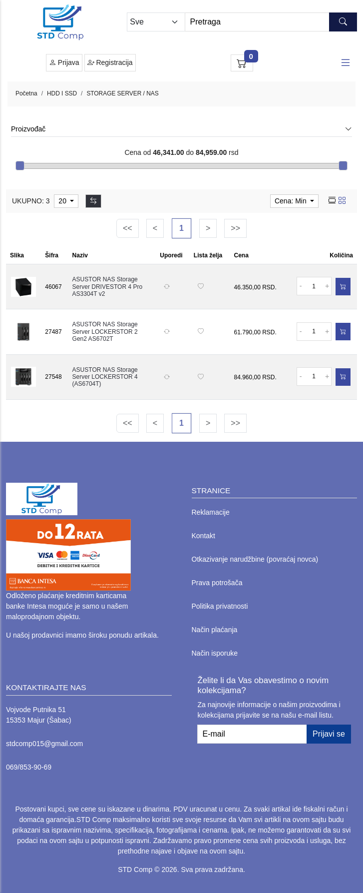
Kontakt (203, 536)
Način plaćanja (215, 630)
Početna (26, 93)
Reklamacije (211, 512)
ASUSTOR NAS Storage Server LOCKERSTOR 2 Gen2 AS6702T (105, 331)
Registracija (110, 62)
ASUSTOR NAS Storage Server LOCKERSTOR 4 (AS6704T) (105, 377)
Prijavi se (329, 734)
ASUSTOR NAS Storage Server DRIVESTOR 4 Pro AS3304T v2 (107, 286)
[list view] (332, 201)
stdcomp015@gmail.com (44, 744)
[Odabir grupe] (155, 21)
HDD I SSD (62, 93)
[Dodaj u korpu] (343, 286)
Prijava (64, 62)
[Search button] (343, 21)
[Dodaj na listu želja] (201, 286)
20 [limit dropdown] (63, 201)
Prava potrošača (217, 583)
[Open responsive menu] (346, 63)
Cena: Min (292, 201)
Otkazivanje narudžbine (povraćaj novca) (255, 559)
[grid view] (342, 201)
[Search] (271, 21)
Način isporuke (215, 653)
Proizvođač (181, 129)
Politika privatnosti (220, 606)
